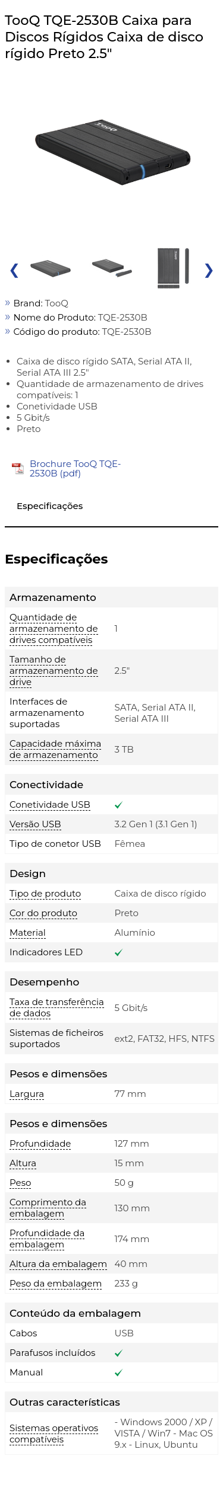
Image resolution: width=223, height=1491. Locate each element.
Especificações (50, 505)
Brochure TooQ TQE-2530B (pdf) (75, 468)
